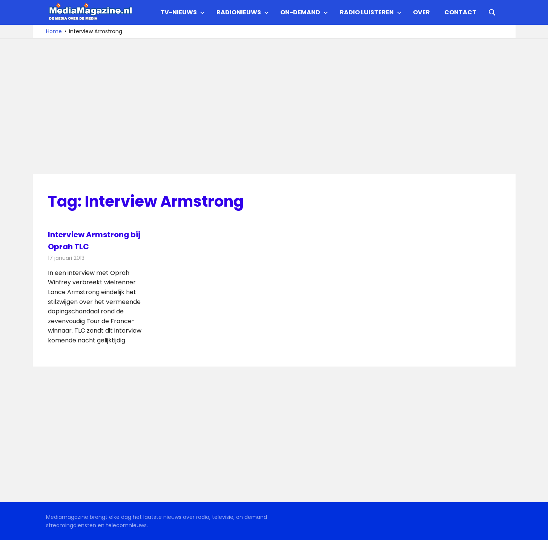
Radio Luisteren (371, 12)
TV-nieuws (182, 12)
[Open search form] (492, 11)
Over (421, 12)
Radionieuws (242, 12)
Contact (460, 12)
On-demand (304, 12)
